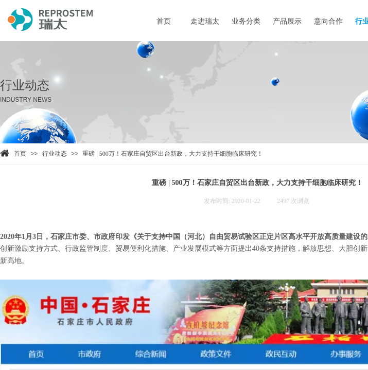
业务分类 (246, 21)
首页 (20, 153)
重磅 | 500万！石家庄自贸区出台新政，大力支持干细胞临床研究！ (172, 153)
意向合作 (328, 21)
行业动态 (54, 153)
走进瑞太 (204, 21)
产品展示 (287, 21)
